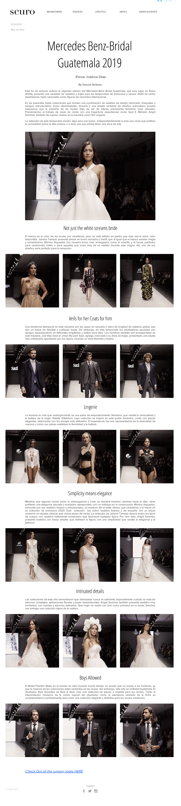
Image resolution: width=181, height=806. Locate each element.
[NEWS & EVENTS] (148, 12)
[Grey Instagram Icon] (96, 791)
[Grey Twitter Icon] (90, 791)
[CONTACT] (90, 786)
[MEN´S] (123, 12)
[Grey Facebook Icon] (84, 791)
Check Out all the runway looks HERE (54, 771)
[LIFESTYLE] (100, 12)
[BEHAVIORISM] (54, 12)
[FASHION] (77, 12)
